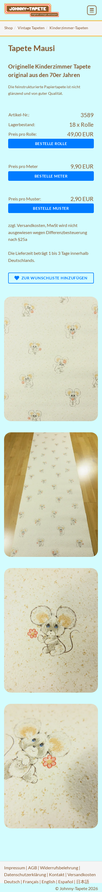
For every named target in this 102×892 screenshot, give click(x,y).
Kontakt (56, 874)
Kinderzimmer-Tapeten (69, 27)
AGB (32, 867)
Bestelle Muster (51, 208)
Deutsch (12, 881)
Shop (8, 27)
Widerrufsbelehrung (59, 867)
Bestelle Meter (51, 176)
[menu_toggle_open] (92, 10)
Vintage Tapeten (31, 27)
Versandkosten (31, 225)
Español (65, 881)
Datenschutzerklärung (25, 874)
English (48, 881)
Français (31, 881)
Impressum (14, 867)
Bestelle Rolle (51, 143)
